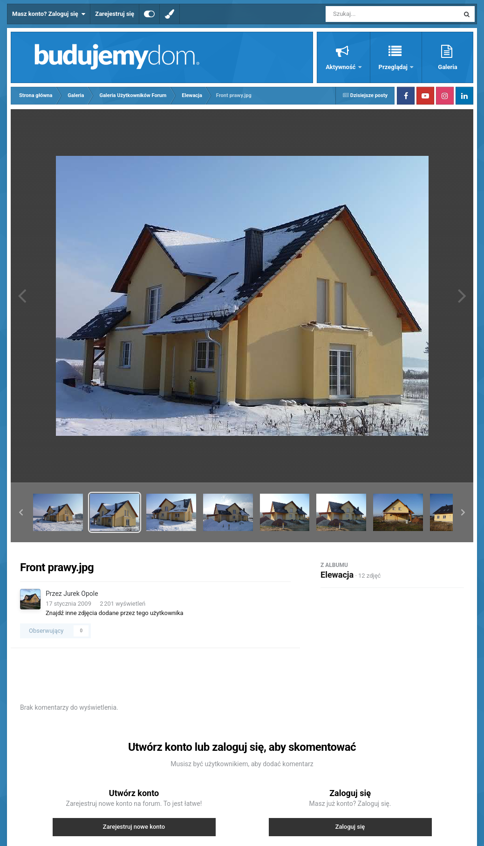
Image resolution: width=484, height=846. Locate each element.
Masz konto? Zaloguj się (48, 14)
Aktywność (341, 66)
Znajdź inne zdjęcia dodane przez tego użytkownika (115, 612)
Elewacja (337, 575)
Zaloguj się (350, 826)
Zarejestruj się (114, 13)
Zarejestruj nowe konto (134, 826)
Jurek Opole (80, 593)
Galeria (447, 66)
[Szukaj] (371, 14)
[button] (21, 512)
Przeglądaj (394, 66)
